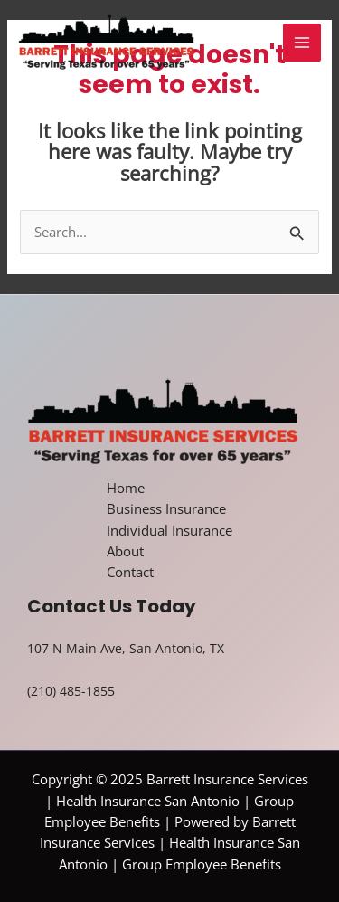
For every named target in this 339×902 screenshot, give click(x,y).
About (125, 551)
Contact (130, 572)
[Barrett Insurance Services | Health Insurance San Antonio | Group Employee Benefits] (106, 43)
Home (126, 488)
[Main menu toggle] (302, 43)
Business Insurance (166, 508)
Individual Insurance (169, 530)
